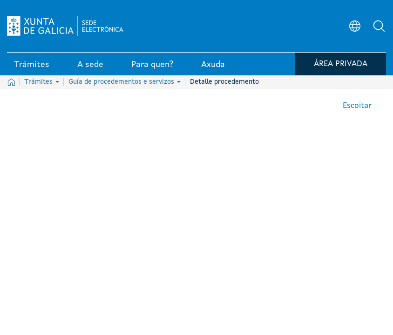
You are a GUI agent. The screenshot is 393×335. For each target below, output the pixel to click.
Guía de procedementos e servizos (124, 82)
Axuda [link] (213, 64)
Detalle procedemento (224, 82)
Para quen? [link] (152, 64)
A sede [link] (90, 64)
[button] (379, 26)
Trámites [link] (31, 64)
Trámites (41, 82)
